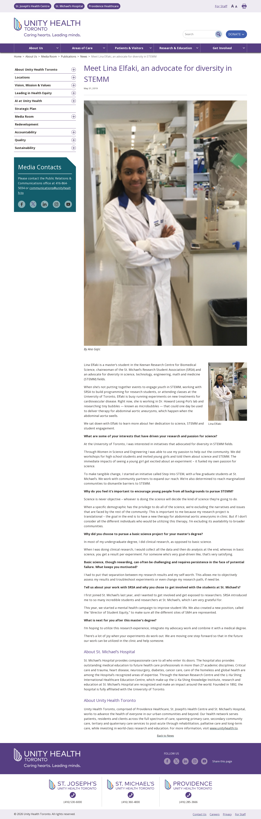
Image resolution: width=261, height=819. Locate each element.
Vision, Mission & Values (33, 85)
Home (17, 56)
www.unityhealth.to (224, 728)
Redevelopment (26, 124)
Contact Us (199, 814)
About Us (31, 56)
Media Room (49, 56)
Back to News (165, 736)
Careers (215, 814)
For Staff (221, 6)
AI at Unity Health (28, 101)
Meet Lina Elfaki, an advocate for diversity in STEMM (124, 56)
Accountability (25, 132)
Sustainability (25, 148)
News (83, 56)
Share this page (222, 761)
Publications (68, 56)
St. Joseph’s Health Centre (33, 6)
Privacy (227, 814)
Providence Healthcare (104, 6)
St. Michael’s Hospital (69, 6)
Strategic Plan (25, 109)
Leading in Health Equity (33, 93)
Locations (22, 77)
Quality (20, 140)
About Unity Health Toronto (36, 69)
